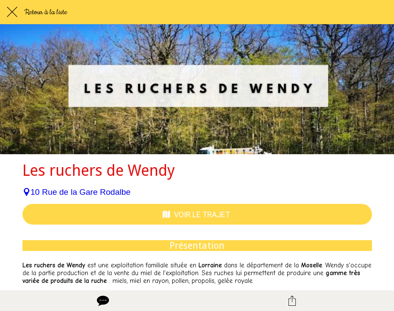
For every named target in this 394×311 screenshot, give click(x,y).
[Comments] (102, 300)
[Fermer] (12, 12)
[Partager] (292, 300)
